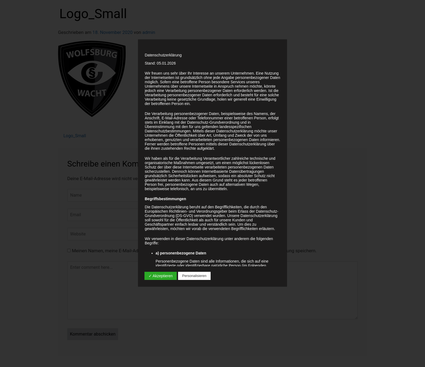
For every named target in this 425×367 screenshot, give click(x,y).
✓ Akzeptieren (161, 276)
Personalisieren (194, 276)
